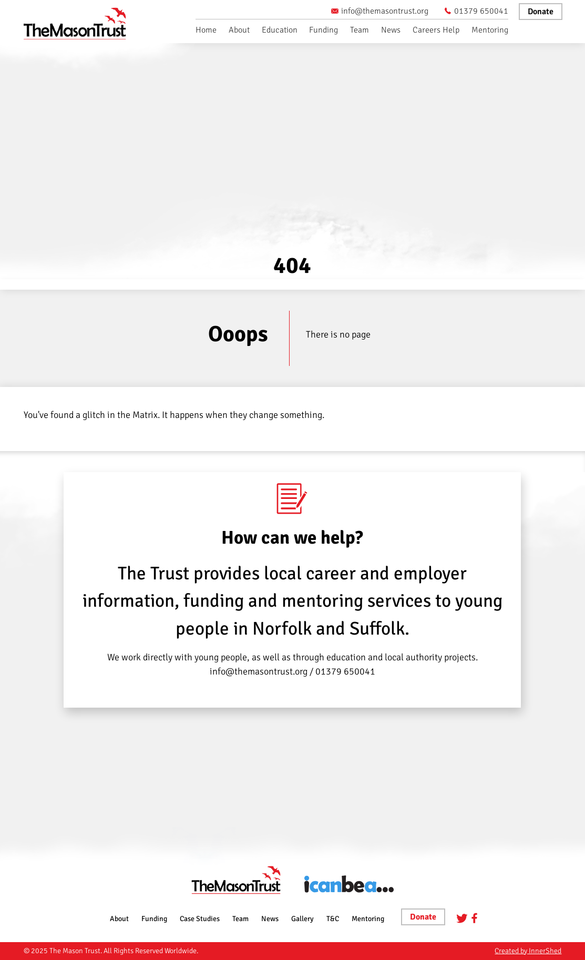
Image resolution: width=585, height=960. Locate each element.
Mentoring (489, 30)
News (391, 30)
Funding (323, 30)
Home (206, 30)
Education (279, 30)
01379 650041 (476, 11)
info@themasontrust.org (379, 11)
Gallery (302, 918)
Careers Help (436, 30)
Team (359, 30)
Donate (540, 11)
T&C (332, 918)
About (239, 30)
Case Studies (200, 918)
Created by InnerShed (528, 950)
